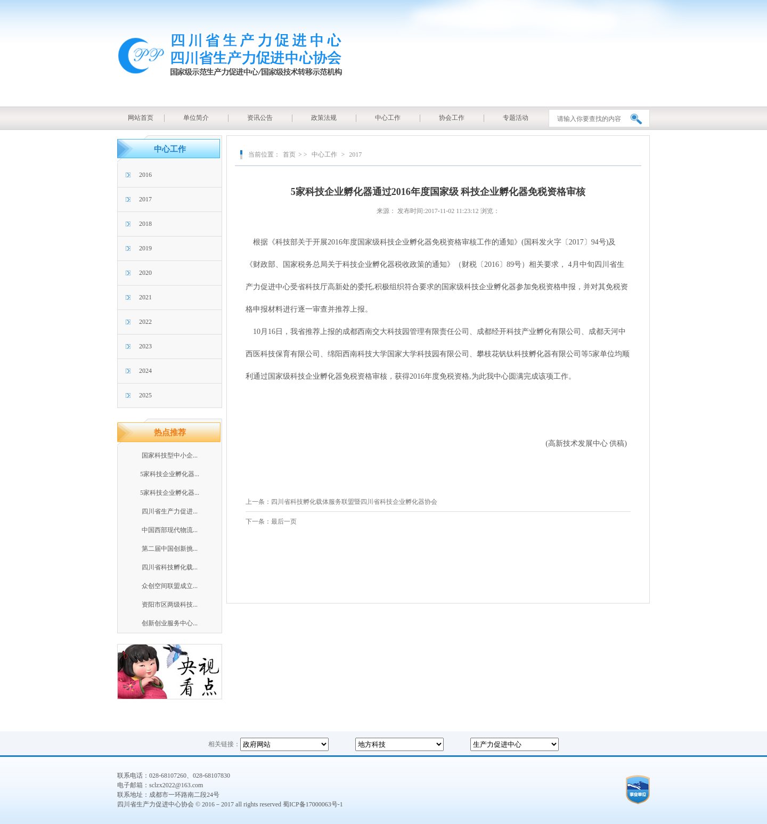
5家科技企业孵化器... (169, 474)
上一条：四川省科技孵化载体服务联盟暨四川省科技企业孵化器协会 (341, 501)
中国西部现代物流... (170, 530)
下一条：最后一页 (271, 521)
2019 (145, 248)
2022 (145, 321)
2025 (145, 395)
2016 (145, 174)
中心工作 (388, 117)
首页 (289, 154)
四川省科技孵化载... (170, 567)
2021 (145, 297)
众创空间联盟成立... (170, 586)
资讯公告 (260, 117)
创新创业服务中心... (170, 623)
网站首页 (140, 117)
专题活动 (515, 117)
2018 (145, 223)
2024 (145, 370)
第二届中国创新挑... (170, 548)
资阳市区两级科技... (170, 604)
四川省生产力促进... (170, 511)
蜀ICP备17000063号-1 (313, 804)
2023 (145, 346)
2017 (145, 199)
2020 (145, 272)
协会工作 (451, 117)
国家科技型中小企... (170, 455)
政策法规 (324, 117)
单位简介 (196, 117)
